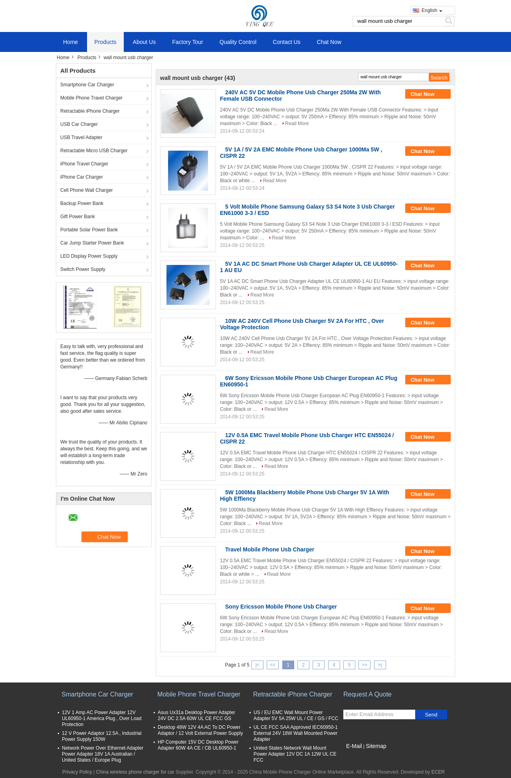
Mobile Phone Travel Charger (91, 98)
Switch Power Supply (82, 269)
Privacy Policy (77, 772)
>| (380, 665)
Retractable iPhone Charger (90, 111)
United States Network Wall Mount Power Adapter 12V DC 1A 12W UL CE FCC (295, 754)
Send (431, 715)
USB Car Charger (79, 124)
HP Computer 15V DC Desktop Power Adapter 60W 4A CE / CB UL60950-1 (198, 745)
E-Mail (354, 746)
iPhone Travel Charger (84, 164)
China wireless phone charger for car (135, 772)
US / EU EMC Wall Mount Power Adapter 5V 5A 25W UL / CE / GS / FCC (296, 715)
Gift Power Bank (77, 216)
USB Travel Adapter (81, 137)
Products (105, 42)
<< (272, 665)
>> (364, 665)
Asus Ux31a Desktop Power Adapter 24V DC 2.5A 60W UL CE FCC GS (196, 715)
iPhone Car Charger (81, 177)
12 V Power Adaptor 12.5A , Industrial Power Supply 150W (101, 736)
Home (70, 42)
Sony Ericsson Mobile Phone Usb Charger (281, 606)
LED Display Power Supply (88, 256)
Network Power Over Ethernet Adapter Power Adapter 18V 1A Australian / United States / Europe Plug (102, 754)
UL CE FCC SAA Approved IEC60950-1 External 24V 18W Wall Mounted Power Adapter (296, 733)
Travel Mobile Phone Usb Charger (269, 549)
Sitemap (376, 746)
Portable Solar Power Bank (89, 230)
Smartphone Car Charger (87, 85)
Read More (297, 123)
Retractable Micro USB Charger (94, 150)
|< (257, 665)
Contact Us (286, 42)
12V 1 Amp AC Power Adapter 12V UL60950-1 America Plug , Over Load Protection (101, 718)
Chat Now (329, 42)
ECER (438, 772)
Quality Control (238, 42)
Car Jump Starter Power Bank (92, 243)
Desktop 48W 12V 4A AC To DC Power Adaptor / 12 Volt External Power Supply (200, 730)
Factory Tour (187, 42)
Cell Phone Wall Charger (86, 190)
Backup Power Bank (81, 203)
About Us (144, 42)
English (432, 10)
